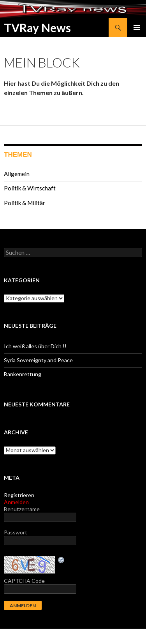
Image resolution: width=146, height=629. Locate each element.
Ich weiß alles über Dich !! (35, 346)
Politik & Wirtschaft (30, 188)
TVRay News (37, 28)
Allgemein (17, 173)
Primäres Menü (136, 27)
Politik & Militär (24, 202)
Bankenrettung (22, 374)
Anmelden (16, 502)
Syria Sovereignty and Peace (38, 360)
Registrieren (19, 495)
